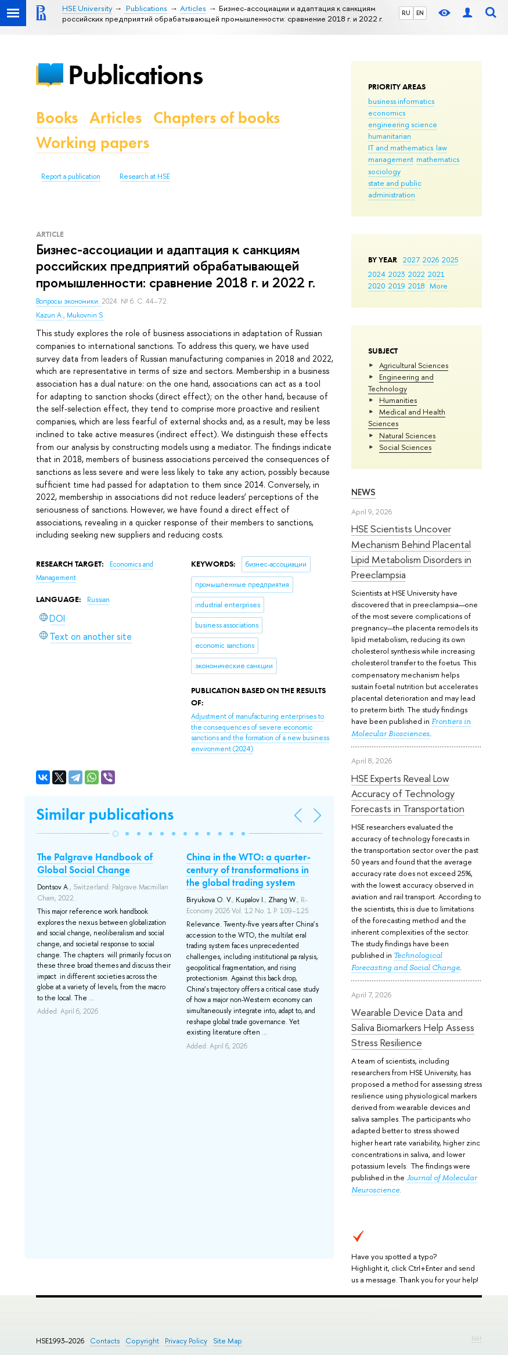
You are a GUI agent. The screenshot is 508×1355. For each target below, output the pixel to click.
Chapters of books (216, 117)
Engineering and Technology (401, 383)
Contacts (105, 1341)
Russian (98, 599)
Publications (135, 74)
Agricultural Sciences (413, 365)
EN (420, 13)
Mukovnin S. (86, 315)
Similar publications (105, 814)
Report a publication (70, 176)
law (441, 147)
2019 (396, 285)
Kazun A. (49, 315)
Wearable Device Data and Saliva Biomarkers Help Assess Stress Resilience (412, 1028)
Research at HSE (145, 176)
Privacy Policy (186, 1341)
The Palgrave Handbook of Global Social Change (95, 863)
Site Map (227, 1341)
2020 (376, 285)
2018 (416, 285)
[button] (115, 833)
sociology (384, 171)
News (363, 492)
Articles (115, 117)
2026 (431, 259)
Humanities (398, 400)
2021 (436, 274)
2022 (416, 274)
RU (406, 13)
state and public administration (394, 189)
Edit (476, 1338)
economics (386, 112)
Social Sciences (405, 447)
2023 (396, 274)
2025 (450, 259)
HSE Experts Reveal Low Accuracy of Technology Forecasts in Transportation (407, 794)
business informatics (401, 101)
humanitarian (389, 136)
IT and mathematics (400, 147)
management (390, 159)
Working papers (92, 142)
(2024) (260, 733)
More (439, 285)
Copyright (142, 1341)
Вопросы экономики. (69, 301)
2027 (411, 259)
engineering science (402, 124)
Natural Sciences (407, 435)
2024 (376, 274)
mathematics (437, 159)
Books (57, 117)
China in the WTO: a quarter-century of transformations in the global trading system (248, 870)
